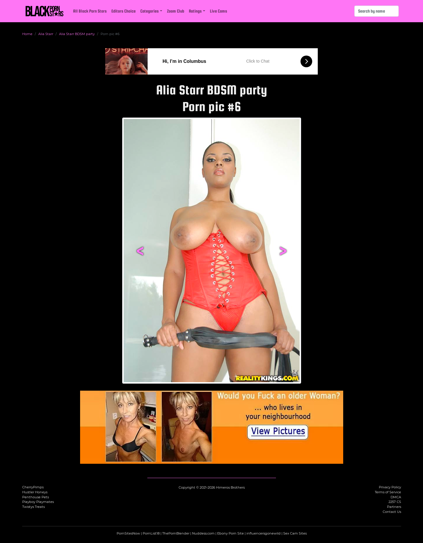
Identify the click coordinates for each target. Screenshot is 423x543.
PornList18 (151, 533)
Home (27, 34)
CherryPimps (33, 487)
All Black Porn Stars (90, 10)
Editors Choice (123, 10)
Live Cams (218, 10)
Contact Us (392, 512)
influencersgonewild (263, 533)
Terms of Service (388, 492)
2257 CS (395, 502)
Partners (394, 507)
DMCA (396, 497)
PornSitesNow (128, 533)
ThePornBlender (175, 533)
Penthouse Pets (35, 497)
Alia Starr (45, 34)
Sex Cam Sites (295, 533)
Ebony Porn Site (230, 533)
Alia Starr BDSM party (77, 34)
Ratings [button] (195, 10)
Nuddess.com (203, 533)
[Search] (376, 11)
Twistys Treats (33, 507)
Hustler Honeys (34, 492)
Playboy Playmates (38, 502)
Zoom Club (175, 10)
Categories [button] (149, 10)
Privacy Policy (390, 487)
